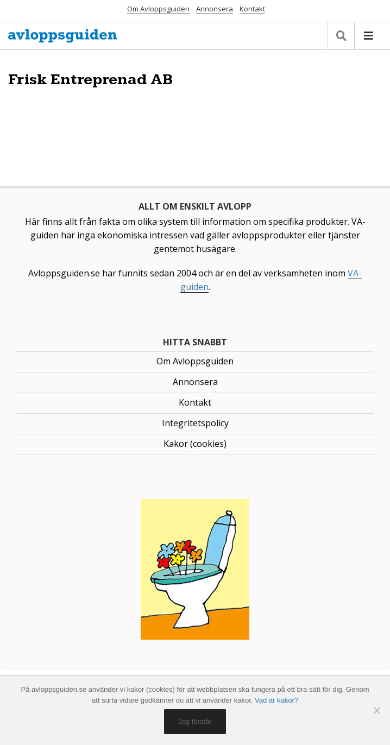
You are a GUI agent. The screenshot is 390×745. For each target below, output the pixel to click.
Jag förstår (194, 721)
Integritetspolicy (195, 423)
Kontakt (252, 9)
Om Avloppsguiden (158, 9)
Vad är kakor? (276, 700)
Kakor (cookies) (195, 444)
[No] (376, 710)
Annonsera (214, 9)
